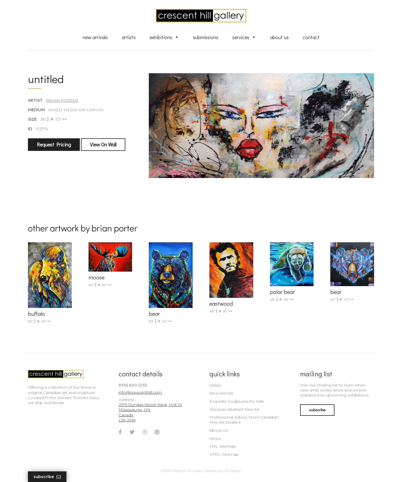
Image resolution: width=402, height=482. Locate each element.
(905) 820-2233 (133, 385)
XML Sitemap (222, 446)
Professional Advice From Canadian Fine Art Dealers (243, 420)
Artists (129, 37)
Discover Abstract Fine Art (234, 409)
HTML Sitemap (224, 454)
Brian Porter (62, 100)
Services (244, 37)
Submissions (205, 37)
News (215, 438)
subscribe (317, 409)
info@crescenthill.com (140, 392)
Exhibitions (164, 37)
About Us (279, 37)
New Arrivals (95, 37)
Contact (311, 37)
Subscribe (47, 476)
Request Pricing (54, 144)
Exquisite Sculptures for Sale (236, 401)
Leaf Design (231, 471)
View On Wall (103, 144)
